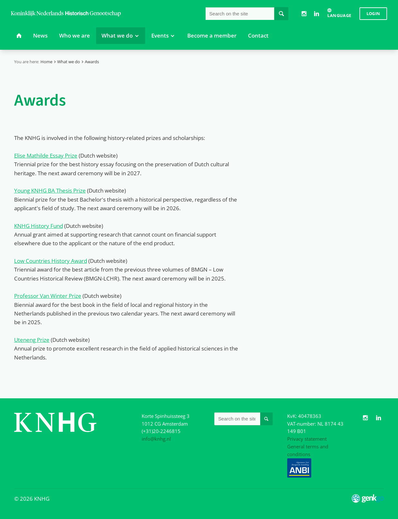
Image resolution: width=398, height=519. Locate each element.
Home (46, 62)
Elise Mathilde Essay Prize (45, 155)
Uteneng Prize (31, 339)
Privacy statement (307, 439)
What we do (68, 62)
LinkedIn (316, 13)
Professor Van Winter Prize (47, 295)
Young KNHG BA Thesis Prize (50, 190)
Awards (92, 62)
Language (339, 15)
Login (373, 13)
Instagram (304, 13)
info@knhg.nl (156, 439)
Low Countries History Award (50, 260)
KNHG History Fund (38, 225)
